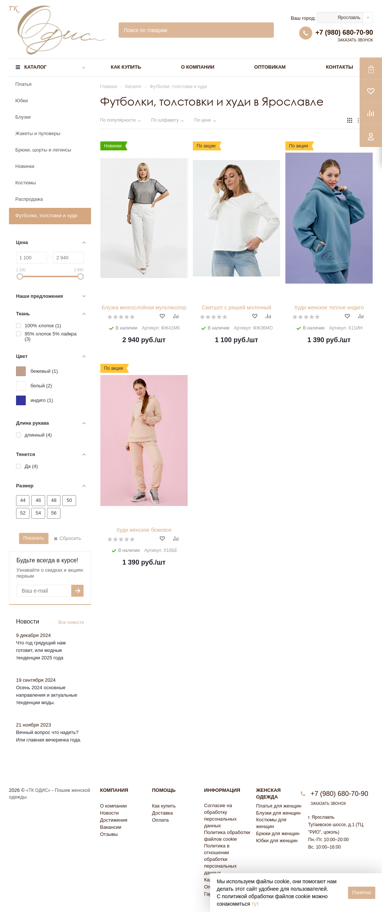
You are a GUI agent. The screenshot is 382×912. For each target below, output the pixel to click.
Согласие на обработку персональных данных (220, 815)
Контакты (339, 67)
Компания (114, 790)
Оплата (160, 820)
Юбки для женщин (277, 840)
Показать (33, 538)
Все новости (71, 622)
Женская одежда (268, 793)
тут (255, 904)
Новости (109, 813)
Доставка (162, 813)
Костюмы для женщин (271, 823)
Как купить (126, 67)
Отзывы (109, 834)
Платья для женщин (278, 806)
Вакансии (110, 827)
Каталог (35, 67)
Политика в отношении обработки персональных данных (220, 859)
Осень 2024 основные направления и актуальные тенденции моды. (46, 695)
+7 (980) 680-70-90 (344, 32)
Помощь (164, 790)
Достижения (113, 820)
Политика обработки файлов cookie (227, 836)
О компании (197, 67)
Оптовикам (270, 67)
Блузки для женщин (278, 813)
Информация (222, 790)
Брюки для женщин (278, 833)
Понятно (361, 892)
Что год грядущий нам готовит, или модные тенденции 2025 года (41, 650)
